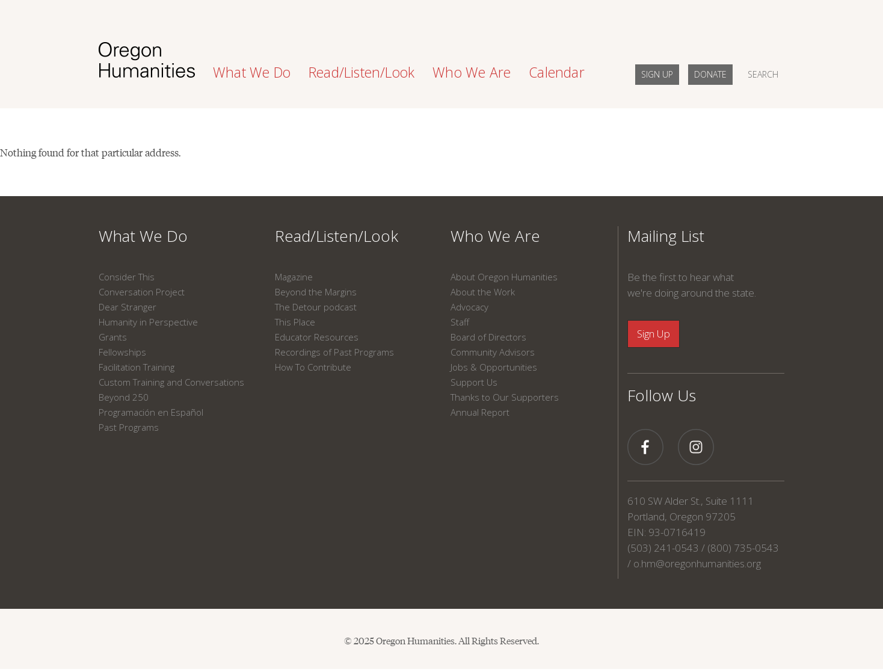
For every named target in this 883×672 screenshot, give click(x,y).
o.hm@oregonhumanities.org (697, 563)
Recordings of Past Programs (334, 352)
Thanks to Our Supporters (505, 397)
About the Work (483, 292)
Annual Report (480, 412)
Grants (113, 337)
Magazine (294, 277)
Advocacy (469, 307)
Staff (460, 322)
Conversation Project (142, 292)
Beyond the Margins (316, 292)
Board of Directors (488, 337)
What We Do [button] (252, 72)
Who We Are (495, 236)
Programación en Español (151, 412)
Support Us (474, 382)
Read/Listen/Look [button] (361, 72)
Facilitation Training (136, 367)
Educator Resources (316, 337)
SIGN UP (657, 74)
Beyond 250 (124, 397)
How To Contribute (313, 367)
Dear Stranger (127, 307)
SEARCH (763, 74)
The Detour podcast (316, 307)
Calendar (557, 72)
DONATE (710, 74)
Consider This (127, 277)
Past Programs (129, 427)
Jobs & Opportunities (494, 367)
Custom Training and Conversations (171, 382)
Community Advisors (493, 352)
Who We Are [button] (471, 72)
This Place (295, 322)
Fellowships (122, 352)
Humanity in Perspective (148, 322)
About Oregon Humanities (504, 277)
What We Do (143, 236)
